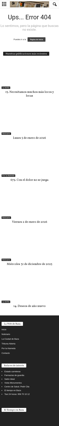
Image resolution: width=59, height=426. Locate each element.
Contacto (6, 353)
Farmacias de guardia (14, 375)
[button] (54, 4)
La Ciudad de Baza (10, 339)
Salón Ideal (9, 379)
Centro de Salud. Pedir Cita (16, 386)
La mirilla (5, 88)
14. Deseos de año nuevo (29, 306)
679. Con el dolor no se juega (29, 180)
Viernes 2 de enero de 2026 (29, 222)
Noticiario (6, 133)
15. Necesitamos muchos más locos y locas (29, 94)
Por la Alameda (8, 175)
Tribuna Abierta (8, 343)
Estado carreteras (12, 371)
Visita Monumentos (13, 383)
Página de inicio (36, 39)
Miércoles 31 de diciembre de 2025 (29, 264)
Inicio (4, 329)
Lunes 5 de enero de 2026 (29, 138)
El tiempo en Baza (12, 390)
